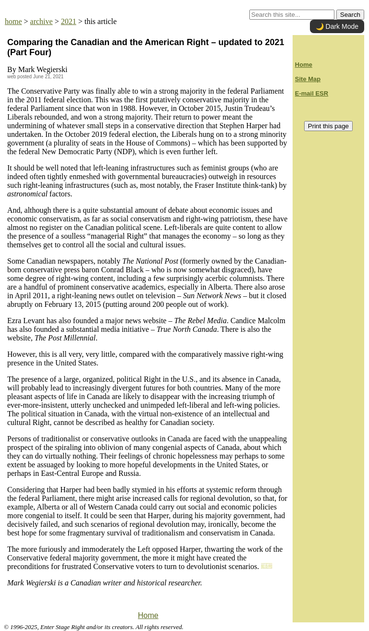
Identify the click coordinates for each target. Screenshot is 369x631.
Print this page (328, 126)
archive (41, 21)
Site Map (307, 79)
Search (350, 14)
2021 (68, 21)
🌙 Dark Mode (337, 26)
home (13, 21)
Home (148, 615)
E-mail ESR (311, 93)
